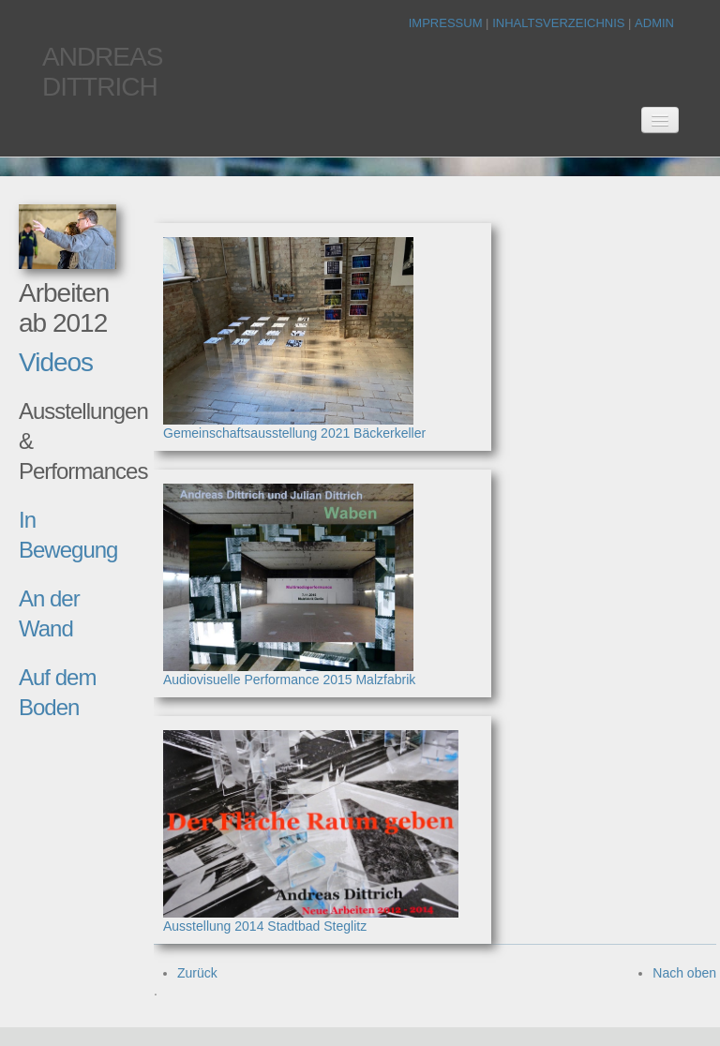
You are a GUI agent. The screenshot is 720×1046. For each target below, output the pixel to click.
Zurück (197, 972)
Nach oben (684, 972)
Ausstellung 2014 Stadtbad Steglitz (265, 926)
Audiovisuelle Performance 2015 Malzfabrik (289, 679)
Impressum (447, 23)
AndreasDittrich (102, 71)
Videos (56, 362)
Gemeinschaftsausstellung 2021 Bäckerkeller (294, 433)
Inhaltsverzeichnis (560, 23)
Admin (654, 23)
